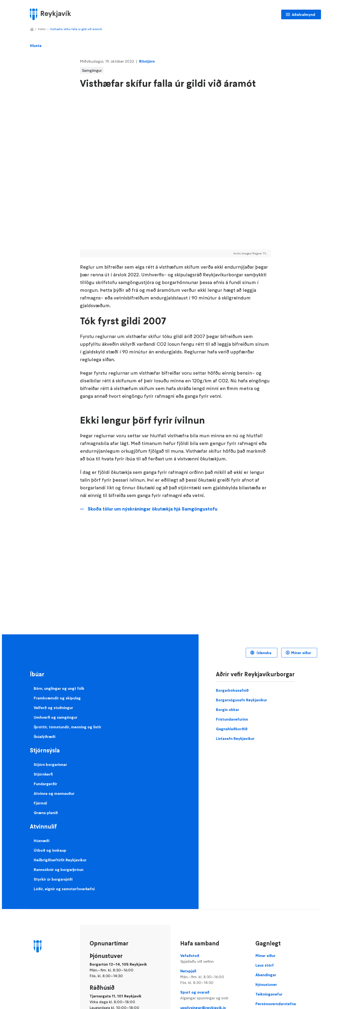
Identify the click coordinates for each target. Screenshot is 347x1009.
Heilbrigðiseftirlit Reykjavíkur (60, 859)
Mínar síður (301, 652)
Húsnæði (41, 840)
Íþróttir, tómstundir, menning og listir (67, 726)
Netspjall (213, 977)
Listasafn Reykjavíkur (235, 738)
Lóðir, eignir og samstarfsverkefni (64, 888)
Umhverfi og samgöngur (55, 717)
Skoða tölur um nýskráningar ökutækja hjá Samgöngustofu (152, 509)
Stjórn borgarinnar (50, 764)
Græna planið (46, 812)
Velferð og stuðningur (53, 707)
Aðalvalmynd (303, 14)
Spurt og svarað (213, 995)
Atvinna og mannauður (54, 793)
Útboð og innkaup (50, 850)
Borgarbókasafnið (232, 690)
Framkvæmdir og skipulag (57, 698)
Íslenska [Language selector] (263, 652)
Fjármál (40, 803)
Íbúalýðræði (44, 736)
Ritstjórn (147, 61)
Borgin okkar (227, 709)
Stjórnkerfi (43, 774)
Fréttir (42, 29)
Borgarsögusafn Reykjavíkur (241, 699)
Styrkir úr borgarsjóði (53, 879)
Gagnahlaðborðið (231, 728)
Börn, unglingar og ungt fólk (59, 688)
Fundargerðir (45, 783)
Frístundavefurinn (232, 719)
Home (32, 29)
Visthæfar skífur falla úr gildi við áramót (76, 29)
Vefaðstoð (213, 958)
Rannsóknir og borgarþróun (58, 869)
